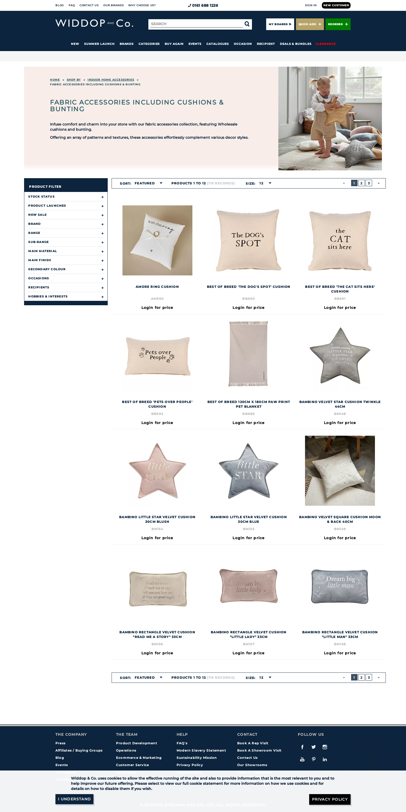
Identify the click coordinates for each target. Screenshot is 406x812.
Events (195, 44)
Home (55, 79)
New (75, 44)
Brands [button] (127, 44)
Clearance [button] (326, 44)
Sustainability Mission (197, 758)
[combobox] (147, 183)
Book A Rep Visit (252, 743)
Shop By (74, 79)
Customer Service (132, 765)
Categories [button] (149, 44)
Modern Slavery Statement (201, 750)
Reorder (338, 24)
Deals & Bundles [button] (295, 44)
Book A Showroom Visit (259, 750)
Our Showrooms (252, 765)
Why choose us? (142, 5)
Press (60, 743)
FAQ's (182, 743)
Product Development (136, 743)
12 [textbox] (261, 183)
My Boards (278, 24)
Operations (126, 750)
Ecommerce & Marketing (139, 758)
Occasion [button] (243, 44)
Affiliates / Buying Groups (79, 750)
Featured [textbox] (145, 183)
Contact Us (89, 5)
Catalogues (217, 44)
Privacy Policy (190, 765)
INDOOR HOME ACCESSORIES (111, 79)
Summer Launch (99, 44)
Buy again (174, 44)
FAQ (72, 5)
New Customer (336, 5)
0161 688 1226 (203, 5)
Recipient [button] (266, 44)
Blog (59, 5)
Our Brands (113, 5)
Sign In (311, 5)
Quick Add (310, 24)
